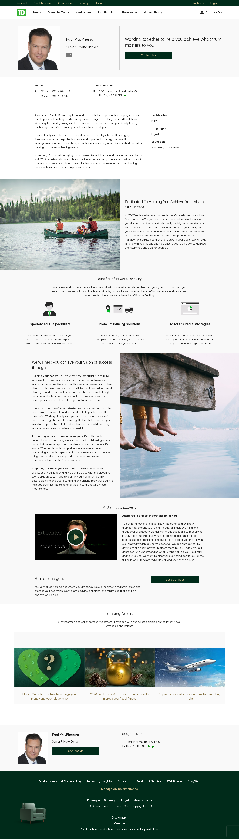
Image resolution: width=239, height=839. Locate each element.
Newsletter (129, 12)
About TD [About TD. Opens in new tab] (101, 3)
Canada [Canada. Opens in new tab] (119, 823)
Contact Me (211, 12)
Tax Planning (106, 12)
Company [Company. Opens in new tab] (124, 781)
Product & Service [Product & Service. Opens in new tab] (148, 781)
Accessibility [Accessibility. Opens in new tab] (143, 800)
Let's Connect (175, 579)
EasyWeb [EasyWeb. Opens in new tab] (194, 781)
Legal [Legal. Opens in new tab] (125, 800)
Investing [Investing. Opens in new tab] (84, 3)
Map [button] (151, 746)
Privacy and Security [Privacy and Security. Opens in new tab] (101, 800)
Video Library (153, 12)
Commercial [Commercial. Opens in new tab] (65, 3)
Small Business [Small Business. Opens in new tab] (42, 3)
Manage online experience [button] (119, 789)
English (198, 3)
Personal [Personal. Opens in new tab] (22, 3)
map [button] (126, 95)
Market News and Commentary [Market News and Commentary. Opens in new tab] (60, 781)
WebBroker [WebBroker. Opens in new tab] (174, 781)
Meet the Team (58, 12)
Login (215, 3)
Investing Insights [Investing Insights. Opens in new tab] (99, 781)
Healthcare (83, 12)
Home (37, 12)
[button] (76, 537)
